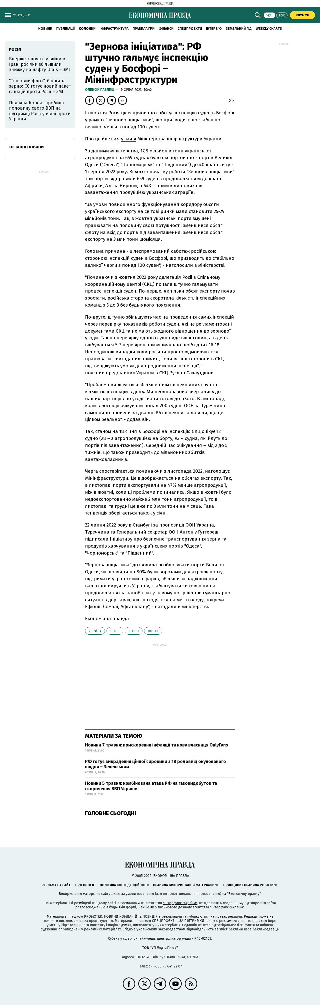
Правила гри (143, 29)
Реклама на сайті (57, 885)
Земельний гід (239, 29)
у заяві (128, 139)
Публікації (65, 29)
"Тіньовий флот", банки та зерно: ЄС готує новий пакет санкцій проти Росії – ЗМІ (40, 86)
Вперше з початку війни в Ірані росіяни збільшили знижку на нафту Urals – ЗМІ (39, 64)
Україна (95, 631)
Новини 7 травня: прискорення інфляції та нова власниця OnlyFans (156, 745)
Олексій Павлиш (100, 90)
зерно (133, 631)
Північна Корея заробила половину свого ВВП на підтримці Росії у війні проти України (39, 111)
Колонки (87, 29)
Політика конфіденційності (124, 885)
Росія (115, 631)
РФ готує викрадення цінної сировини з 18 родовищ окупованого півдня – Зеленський (155, 764)
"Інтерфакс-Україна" (180, 903)
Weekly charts (269, 29)
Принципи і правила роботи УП (250, 885)
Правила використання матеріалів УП (186, 885)
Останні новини (26, 147)
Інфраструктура (114, 29)
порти (153, 631)
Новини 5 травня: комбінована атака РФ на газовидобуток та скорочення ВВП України (151, 786)
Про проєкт (85, 885)
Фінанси (166, 29)
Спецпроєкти (190, 29)
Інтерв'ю (214, 29)
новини (45, 29)
